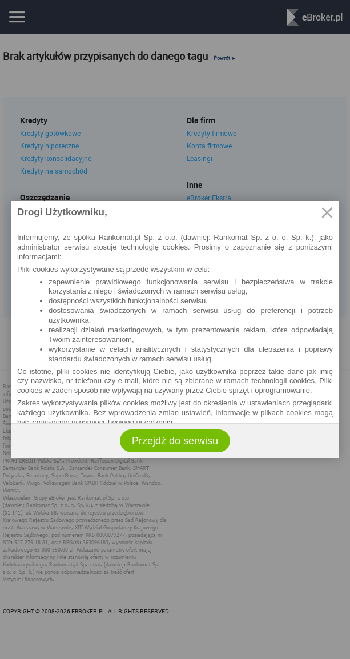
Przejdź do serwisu (175, 441)
